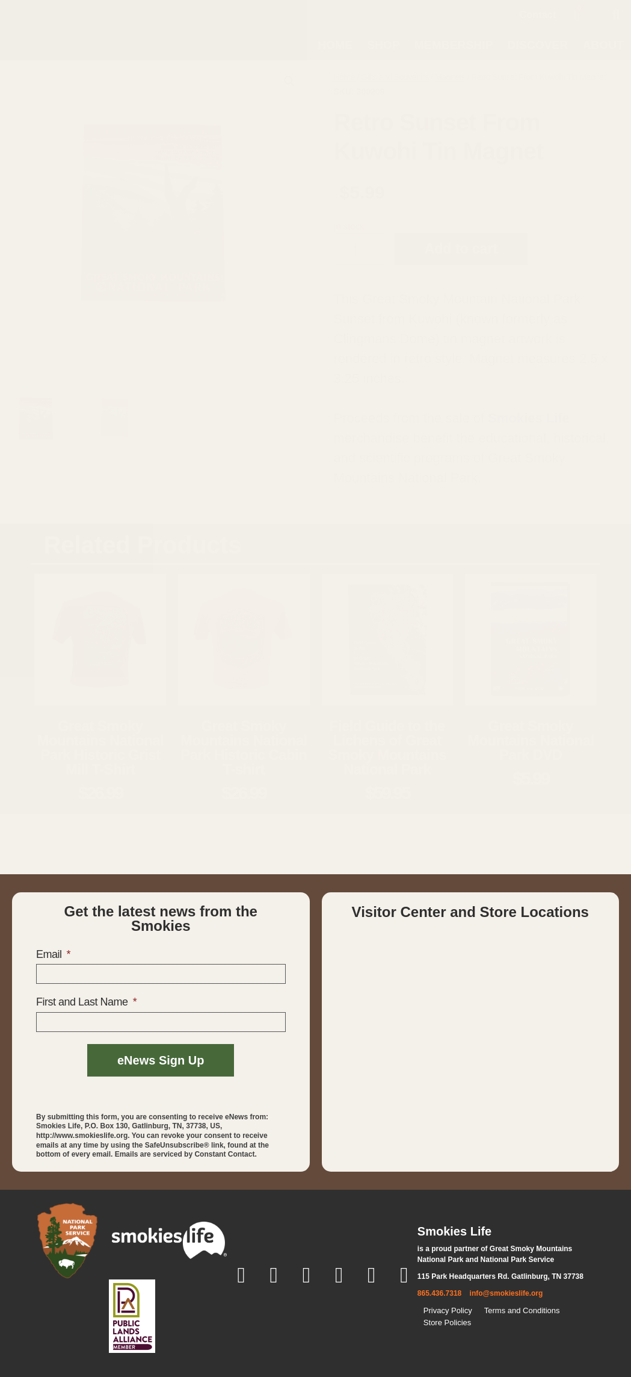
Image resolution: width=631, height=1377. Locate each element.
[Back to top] (501, 1346)
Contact (538, 15)
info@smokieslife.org (506, 1293)
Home (335, 45)
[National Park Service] (67, 1240)
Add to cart (461, 248)
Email (50, 954)
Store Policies (447, 1322)
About (603, 45)
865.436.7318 (439, 1293)
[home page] (63, 29)
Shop (383, 45)
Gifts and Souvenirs (395, 77)
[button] (616, 15)
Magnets (450, 77)
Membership (453, 45)
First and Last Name (83, 1002)
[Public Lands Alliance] (132, 1316)
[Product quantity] (360, 249)
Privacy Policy (447, 1310)
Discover (538, 45)
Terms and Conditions (522, 1310)
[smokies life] (169, 1240)
